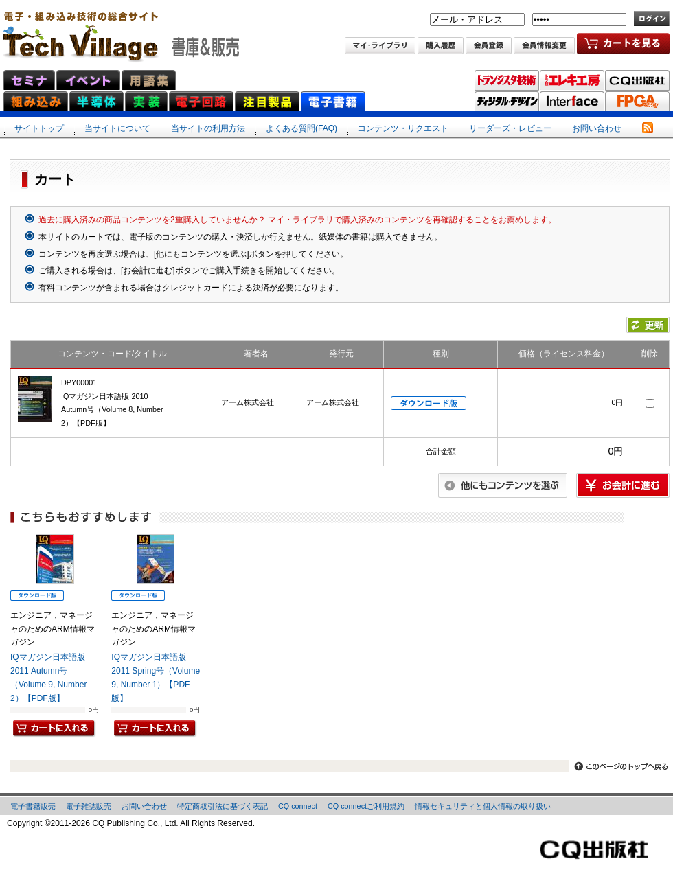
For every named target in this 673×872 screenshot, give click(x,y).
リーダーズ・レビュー (510, 128)
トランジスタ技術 (507, 80)
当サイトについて (117, 128)
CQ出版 (637, 80)
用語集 (149, 80)
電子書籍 (333, 101)
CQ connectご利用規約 (366, 806)
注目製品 (267, 101)
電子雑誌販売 (88, 806)
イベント (88, 80)
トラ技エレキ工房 (572, 80)
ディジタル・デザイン (507, 101)
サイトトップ (39, 128)
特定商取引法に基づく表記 (222, 806)
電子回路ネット (201, 101)
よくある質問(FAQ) (301, 128)
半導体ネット (96, 101)
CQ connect (297, 806)
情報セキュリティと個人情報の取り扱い (483, 806)
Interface (572, 101)
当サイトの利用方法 (208, 128)
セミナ (29, 80)
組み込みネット (35, 101)
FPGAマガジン (637, 101)
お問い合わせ (596, 128)
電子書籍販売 (33, 806)
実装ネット (146, 101)
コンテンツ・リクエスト (403, 128)
